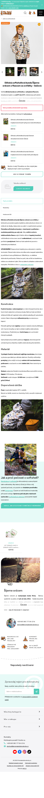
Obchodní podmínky (31, 763)
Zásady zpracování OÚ (32, 766)
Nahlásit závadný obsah (16, 763)
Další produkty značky (19, 610)
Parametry (6, 208)
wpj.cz (24, 768)
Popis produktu (7, 201)
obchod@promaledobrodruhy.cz (28, 625)
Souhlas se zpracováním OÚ (15, 766)
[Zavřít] (42, 4)
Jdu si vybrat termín (22, 174)
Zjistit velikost (23, 188)
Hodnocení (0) (7, 214)
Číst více (23, 605)
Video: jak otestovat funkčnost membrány (22, 505)
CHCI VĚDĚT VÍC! (13, 8)
